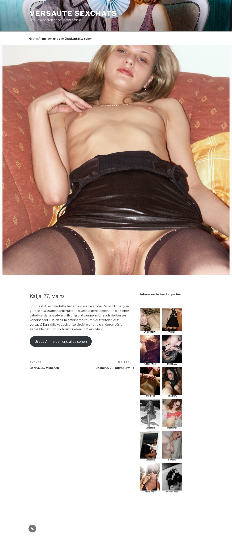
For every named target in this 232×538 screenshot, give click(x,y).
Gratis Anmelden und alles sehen (61, 341)
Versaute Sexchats (73, 13)
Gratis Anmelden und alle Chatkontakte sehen (60, 38)
